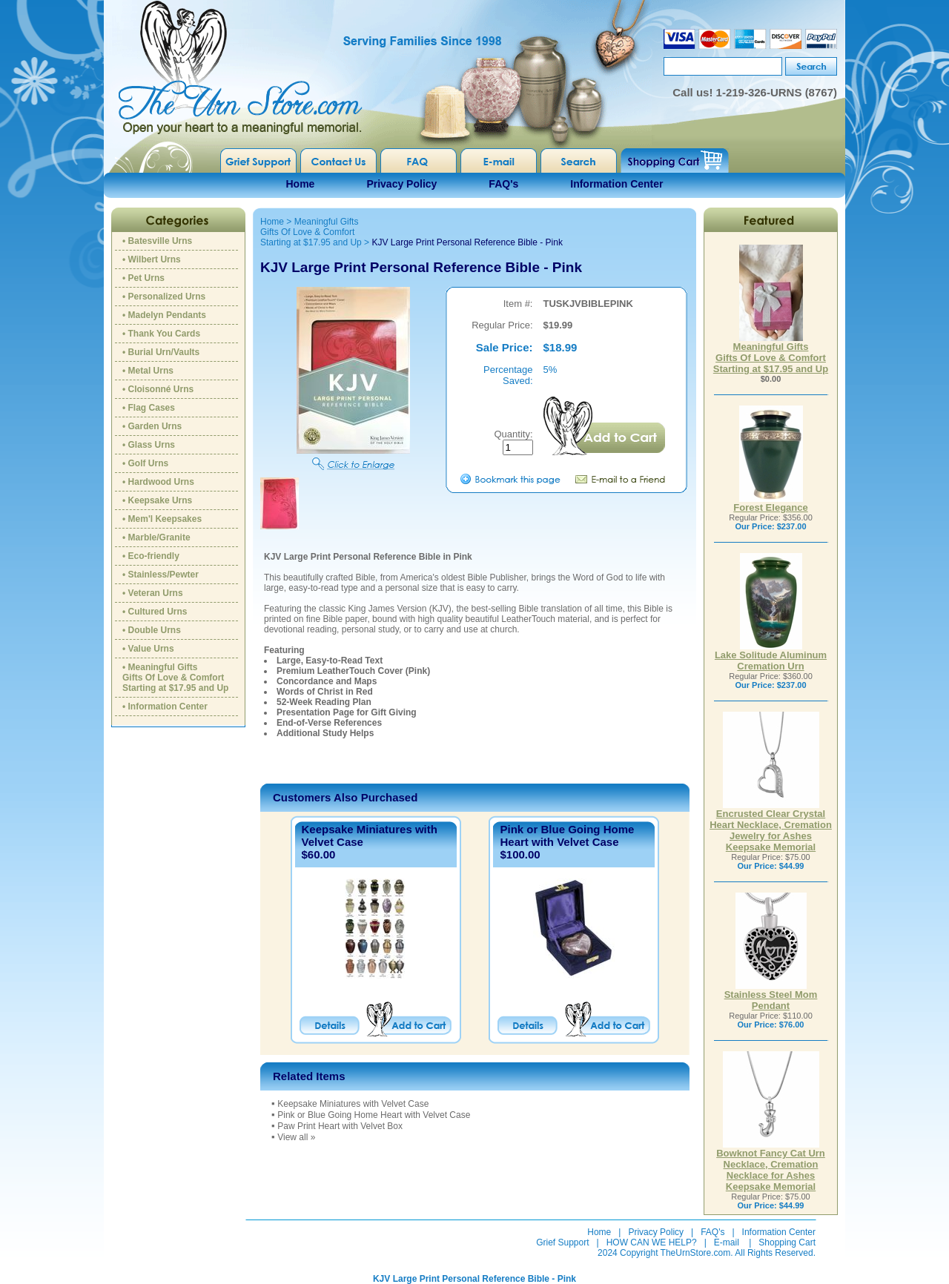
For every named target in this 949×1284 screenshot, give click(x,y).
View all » (296, 1137)
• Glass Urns (148, 445)
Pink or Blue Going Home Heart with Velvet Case (567, 835)
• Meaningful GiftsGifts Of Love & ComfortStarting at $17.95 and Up (175, 677)
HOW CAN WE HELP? (651, 1242)
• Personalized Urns (163, 296)
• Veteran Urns (152, 593)
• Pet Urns (143, 278)
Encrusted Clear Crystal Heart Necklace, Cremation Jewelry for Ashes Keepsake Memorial (771, 826)
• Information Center (165, 706)
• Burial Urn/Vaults (160, 352)
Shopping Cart (787, 1242)
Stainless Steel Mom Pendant (771, 995)
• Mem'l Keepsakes (162, 519)
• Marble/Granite (156, 537)
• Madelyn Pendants (164, 315)
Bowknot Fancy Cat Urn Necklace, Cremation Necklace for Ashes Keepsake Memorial (770, 1165)
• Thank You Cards (161, 333)
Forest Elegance (770, 503)
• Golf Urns (145, 463)
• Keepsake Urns (157, 500)
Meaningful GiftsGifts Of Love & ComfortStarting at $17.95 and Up (311, 232)
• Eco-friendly (150, 556)
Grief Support (562, 1242)
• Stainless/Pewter (160, 574)
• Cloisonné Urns (158, 389)
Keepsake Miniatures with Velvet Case (353, 1104)
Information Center (616, 184)
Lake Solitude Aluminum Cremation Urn (771, 656)
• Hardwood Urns (158, 482)
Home (300, 184)
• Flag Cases (148, 408)
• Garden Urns (152, 426)
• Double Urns (151, 630)
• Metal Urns (147, 370)
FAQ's (503, 184)
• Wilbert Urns (151, 259)
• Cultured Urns (155, 611)
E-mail (726, 1242)
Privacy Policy (401, 184)
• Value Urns (148, 648)
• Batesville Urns (157, 241)
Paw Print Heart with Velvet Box (340, 1126)
